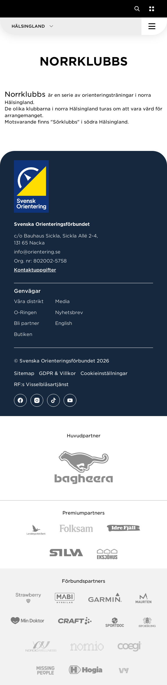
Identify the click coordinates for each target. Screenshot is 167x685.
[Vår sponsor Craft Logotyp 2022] (74, 622)
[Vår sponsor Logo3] (129, 646)
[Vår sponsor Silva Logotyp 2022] (66, 554)
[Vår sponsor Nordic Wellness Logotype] (41, 646)
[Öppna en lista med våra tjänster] (150, 8)
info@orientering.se (37, 252)
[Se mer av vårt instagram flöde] (36, 400)
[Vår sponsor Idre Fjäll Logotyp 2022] (123, 530)
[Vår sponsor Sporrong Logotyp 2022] (147, 622)
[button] (70, 26)
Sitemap (24, 373)
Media (62, 301)
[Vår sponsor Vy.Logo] (123, 670)
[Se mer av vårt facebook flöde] (20, 400)
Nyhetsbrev (69, 312)
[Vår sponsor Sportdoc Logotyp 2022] (114, 622)
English (63, 323)
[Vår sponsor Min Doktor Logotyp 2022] (27, 622)
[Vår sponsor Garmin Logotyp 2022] (105, 598)
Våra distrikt (29, 301)
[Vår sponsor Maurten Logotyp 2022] (143, 598)
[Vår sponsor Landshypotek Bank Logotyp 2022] (36, 530)
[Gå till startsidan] (15, 8)
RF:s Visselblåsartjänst (41, 384)
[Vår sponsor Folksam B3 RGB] (76, 530)
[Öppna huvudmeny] (154, 26)
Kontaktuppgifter (35, 270)
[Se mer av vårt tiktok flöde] (53, 400)
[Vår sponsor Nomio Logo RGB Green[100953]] (87, 646)
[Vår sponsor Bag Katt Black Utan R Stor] (84, 467)
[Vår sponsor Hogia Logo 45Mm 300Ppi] (85, 670)
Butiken (23, 334)
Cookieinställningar (104, 373)
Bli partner (26, 323)
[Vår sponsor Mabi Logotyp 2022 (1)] (64, 598)
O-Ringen (25, 312)
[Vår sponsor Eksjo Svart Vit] (107, 554)
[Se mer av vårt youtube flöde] (70, 400)
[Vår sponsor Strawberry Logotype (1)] (28, 598)
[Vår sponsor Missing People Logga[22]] (45, 670)
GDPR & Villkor (57, 373)
